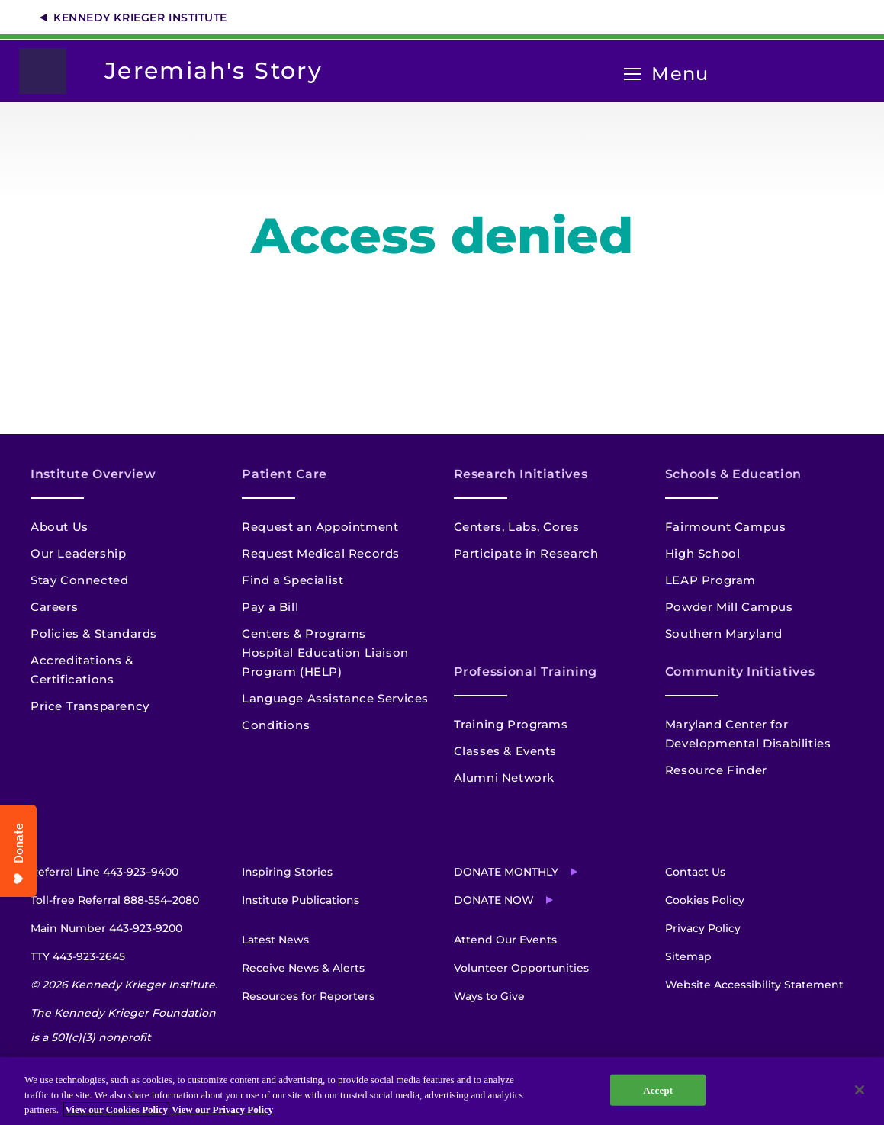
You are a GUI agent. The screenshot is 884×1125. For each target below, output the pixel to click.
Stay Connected (79, 580)
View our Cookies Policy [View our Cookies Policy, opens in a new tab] (116, 1109)
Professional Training (525, 671)
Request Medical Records (321, 553)
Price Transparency (90, 706)
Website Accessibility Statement (754, 985)
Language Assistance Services (335, 698)
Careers (54, 606)
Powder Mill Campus (729, 606)
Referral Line (104, 872)
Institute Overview (93, 474)
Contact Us (695, 872)
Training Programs (511, 724)
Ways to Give (489, 996)
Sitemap (688, 956)
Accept (658, 1089)
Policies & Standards (94, 633)
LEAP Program (710, 580)
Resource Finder (716, 770)
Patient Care (284, 474)
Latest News (275, 940)
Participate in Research (526, 553)
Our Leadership (78, 553)
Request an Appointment (320, 526)
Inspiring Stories (287, 872)
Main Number (106, 928)
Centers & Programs (304, 633)
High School (703, 553)
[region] (442, 1091)
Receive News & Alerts (303, 968)
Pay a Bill (270, 606)
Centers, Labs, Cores (517, 526)
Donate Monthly (506, 872)
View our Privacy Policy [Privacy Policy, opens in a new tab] (222, 1109)
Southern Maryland (724, 633)
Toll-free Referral (115, 900)
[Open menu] (632, 74)
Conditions (276, 725)
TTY (78, 956)
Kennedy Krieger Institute (140, 17)
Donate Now (494, 900)
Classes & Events (506, 751)
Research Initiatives (521, 474)
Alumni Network (504, 777)
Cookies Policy (704, 900)
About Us (59, 526)
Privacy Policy (703, 928)
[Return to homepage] (50, 71)
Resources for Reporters (308, 996)
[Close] (859, 1090)
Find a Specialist (292, 580)
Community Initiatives (740, 671)
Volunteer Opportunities (521, 968)
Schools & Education (733, 474)
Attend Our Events (505, 940)
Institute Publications (300, 900)
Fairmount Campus (725, 526)
